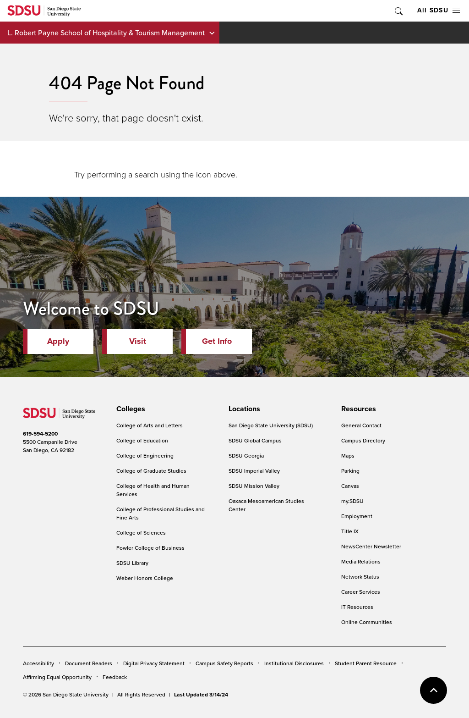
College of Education (142, 440)
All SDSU (438, 10)
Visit (137, 341)
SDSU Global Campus (255, 440)
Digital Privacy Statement (154, 663)
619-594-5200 (40, 434)
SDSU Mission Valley (254, 486)
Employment (356, 516)
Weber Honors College (144, 578)
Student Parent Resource (366, 663)
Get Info (217, 341)
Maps (347, 455)
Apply (58, 341)
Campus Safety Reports (224, 663)
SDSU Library (132, 563)
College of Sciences (141, 532)
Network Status (360, 576)
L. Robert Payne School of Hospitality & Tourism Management (106, 33)
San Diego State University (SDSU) (271, 425)
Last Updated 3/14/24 (201, 694)
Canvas (350, 486)
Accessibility (38, 663)
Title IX (350, 531)
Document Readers (88, 663)
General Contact (361, 425)
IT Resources (357, 607)
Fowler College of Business (150, 548)
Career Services (360, 592)
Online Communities (366, 622)
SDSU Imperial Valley (254, 471)
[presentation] (129, 409)
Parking (350, 471)
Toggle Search (398, 11)
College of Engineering (145, 455)
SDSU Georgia (246, 455)
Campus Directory (363, 440)
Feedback (115, 677)
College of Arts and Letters (149, 425)
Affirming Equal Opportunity (57, 677)
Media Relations (361, 561)
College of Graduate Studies (151, 471)
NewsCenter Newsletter (371, 546)
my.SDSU (352, 501)
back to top (433, 690)
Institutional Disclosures (294, 663)
